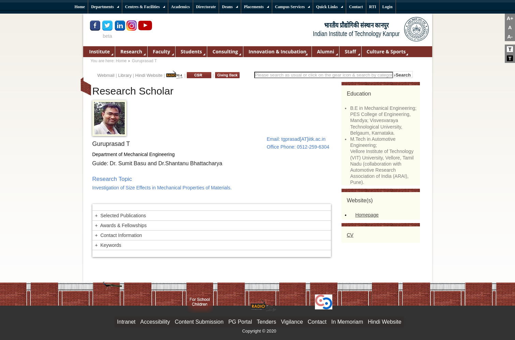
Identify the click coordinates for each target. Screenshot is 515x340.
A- (510, 36)
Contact (317, 322)
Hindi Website (149, 75)
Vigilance (292, 322)
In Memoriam (347, 322)
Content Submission (199, 322)
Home (121, 60)
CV (350, 235)
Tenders (266, 322)
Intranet (126, 322)
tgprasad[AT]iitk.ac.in (303, 139)
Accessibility (155, 322)
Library (125, 75)
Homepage (367, 215)
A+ (509, 18)
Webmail (106, 75)
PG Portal (240, 322)
